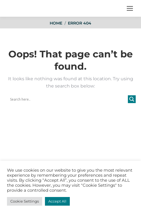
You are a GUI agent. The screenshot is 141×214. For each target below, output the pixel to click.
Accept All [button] (57, 201)
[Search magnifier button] (132, 99)
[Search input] (68, 99)
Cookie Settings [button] (24, 201)
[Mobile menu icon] (129, 8)
